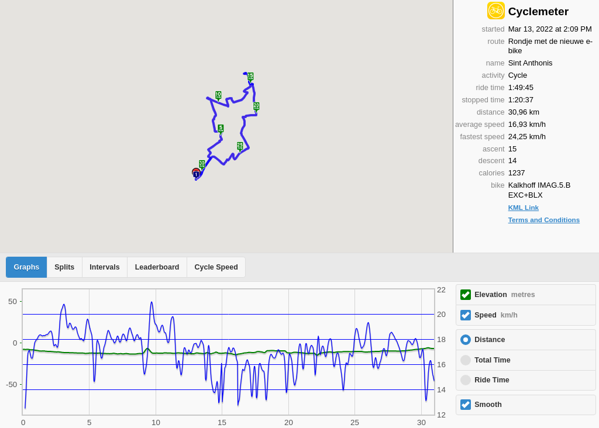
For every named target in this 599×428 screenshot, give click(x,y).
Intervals (104, 267)
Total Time (492, 360)
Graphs (27, 267)
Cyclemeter (538, 11)
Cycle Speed (215, 267)
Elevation (504, 295)
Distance (489, 340)
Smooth (488, 405)
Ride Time (492, 380)
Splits (64, 267)
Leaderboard (157, 267)
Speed (496, 315)
